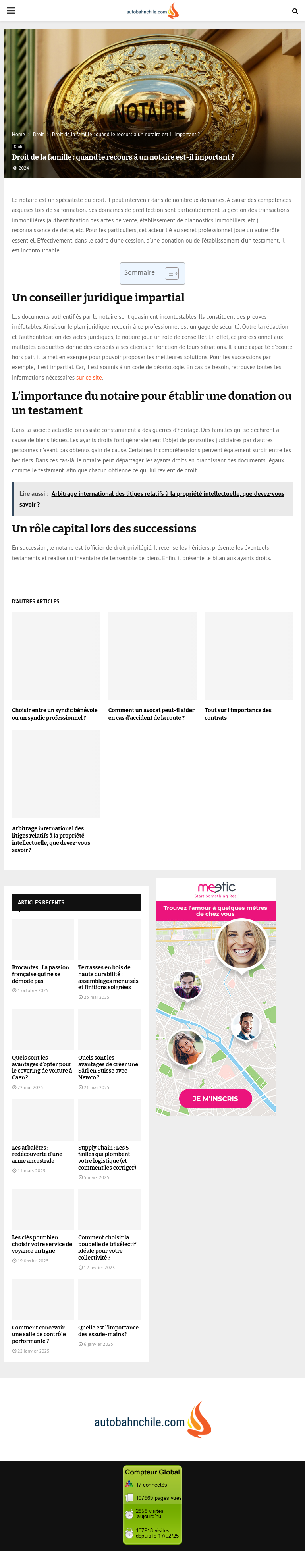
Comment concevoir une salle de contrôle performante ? (39, 1334)
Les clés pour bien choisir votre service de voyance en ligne (42, 1244)
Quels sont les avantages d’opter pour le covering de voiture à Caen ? (42, 1067)
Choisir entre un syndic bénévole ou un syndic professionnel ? (55, 714)
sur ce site (89, 377)
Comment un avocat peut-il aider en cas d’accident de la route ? (151, 714)
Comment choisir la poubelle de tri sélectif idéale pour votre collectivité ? (107, 1247)
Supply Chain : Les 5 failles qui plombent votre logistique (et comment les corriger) (107, 1157)
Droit (18, 146)
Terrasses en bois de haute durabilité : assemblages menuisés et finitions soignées (108, 977)
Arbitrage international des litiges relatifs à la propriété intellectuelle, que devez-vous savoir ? (51, 839)
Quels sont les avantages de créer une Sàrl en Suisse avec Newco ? (108, 1067)
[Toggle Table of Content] (168, 273)
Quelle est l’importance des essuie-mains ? (108, 1331)
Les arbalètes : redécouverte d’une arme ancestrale (37, 1154)
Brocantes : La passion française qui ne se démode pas (40, 974)
